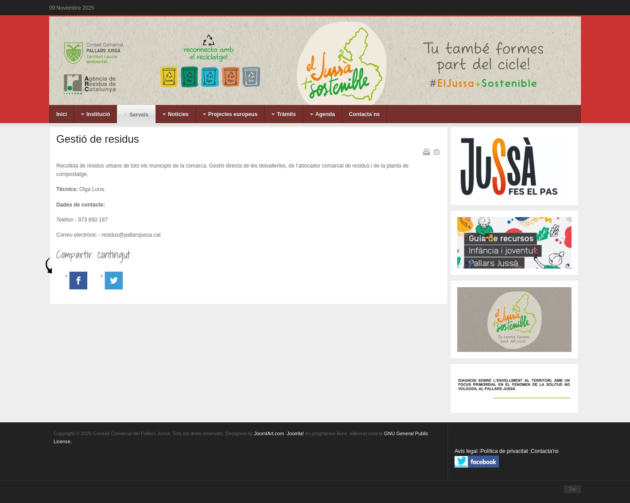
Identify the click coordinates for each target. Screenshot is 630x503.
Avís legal (467, 451)
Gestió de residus (97, 139)
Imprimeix (426, 151)
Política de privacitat (504, 451)
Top (572, 488)
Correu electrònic (436, 151)
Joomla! (295, 433)
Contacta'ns (545, 451)
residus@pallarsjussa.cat (131, 235)
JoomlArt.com (269, 433)
